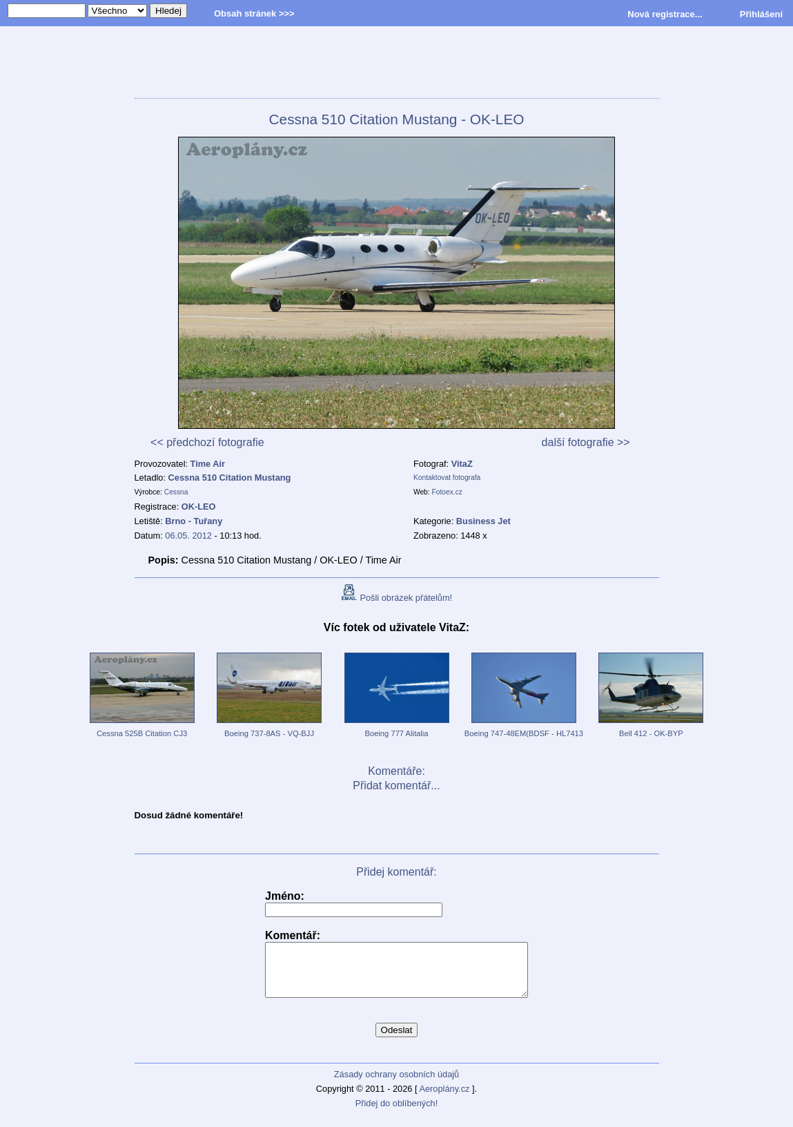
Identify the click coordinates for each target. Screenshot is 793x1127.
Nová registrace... (664, 14)
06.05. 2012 (188, 535)
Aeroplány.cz (444, 1099)
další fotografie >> (586, 442)
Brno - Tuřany (193, 521)
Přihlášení (761, 14)
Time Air (208, 464)
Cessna (176, 492)
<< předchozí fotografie (207, 442)
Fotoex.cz (447, 492)
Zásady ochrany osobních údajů (396, 1084)
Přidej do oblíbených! (396, 1113)
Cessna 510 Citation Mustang (229, 477)
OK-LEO (199, 506)
